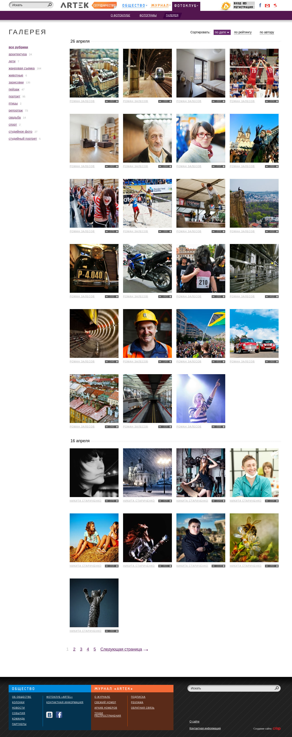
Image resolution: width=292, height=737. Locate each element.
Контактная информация (64, 702)
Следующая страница (121, 649)
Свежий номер (105, 702)
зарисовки (16, 82)
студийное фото (20, 131)
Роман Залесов (82, 101)
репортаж (16, 110)
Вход (244, 3)
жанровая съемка (22, 68)
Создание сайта (267, 728)
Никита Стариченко (85, 500)
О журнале (102, 697)
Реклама (137, 702)
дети (12, 61)
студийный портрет (23, 138)
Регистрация (244, 7)
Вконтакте (49, 715)
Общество (134, 6)
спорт (13, 124)
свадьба (15, 117)
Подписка (138, 697)
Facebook (260, 5)
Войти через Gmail (267, 5)
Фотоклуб (186, 6)
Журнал (160, 6)
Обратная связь (143, 708)
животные (16, 75)
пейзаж (14, 89)
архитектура (18, 54)
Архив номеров (105, 708)
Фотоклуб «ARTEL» (59, 697)
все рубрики (18, 47)
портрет (14, 96)
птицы (13, 103)
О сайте (194, 721)
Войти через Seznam (275, 5)
